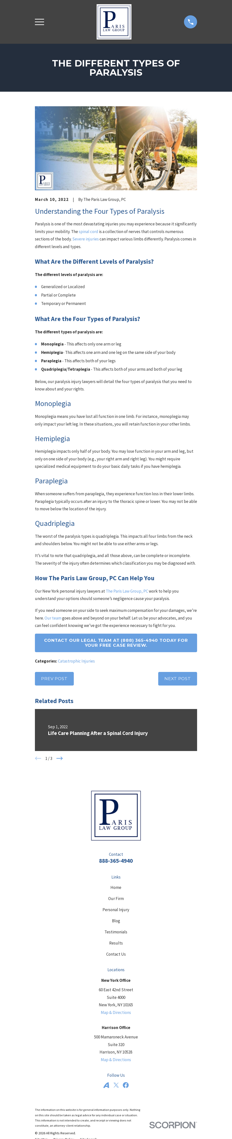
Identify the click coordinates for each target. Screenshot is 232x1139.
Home (115, 887)
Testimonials (115, 932)
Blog (116, 921)
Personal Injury (116, 909)
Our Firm (116, 898)
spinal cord (88, 231)
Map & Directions (116, 1012)
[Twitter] (116, 1085)
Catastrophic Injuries (76, 661)
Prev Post (54, 678)
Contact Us (116, 954)
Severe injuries (85, 239)
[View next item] (59, 758)
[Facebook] (126, 1085)
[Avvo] (106, 1085)
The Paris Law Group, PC (127, 591)
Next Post (177, 678)
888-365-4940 (116, 860)
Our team (53, 618)
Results (116, 943)
